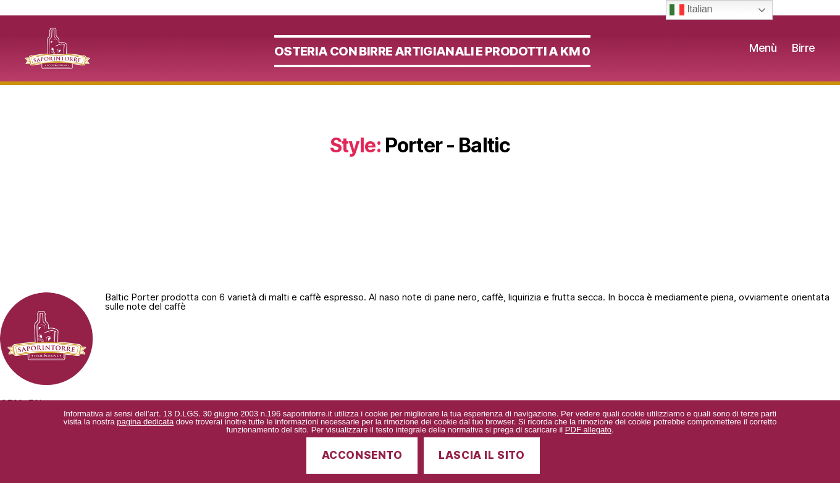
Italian (691, 9)
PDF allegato (588, 429)
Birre (803, 55)
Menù (762, 55)
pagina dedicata (145, 421)
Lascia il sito (481, 455)
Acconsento (362, 455)
